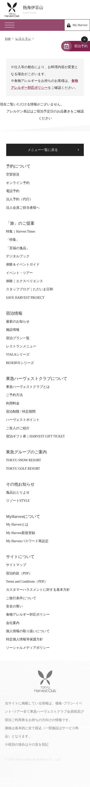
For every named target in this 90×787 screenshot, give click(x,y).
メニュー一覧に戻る (43, 150)
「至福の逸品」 (18, 248)
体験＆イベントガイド (23, 264)
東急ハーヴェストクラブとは (28, 387)
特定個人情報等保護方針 (24, 639)
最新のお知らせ (18, 321)
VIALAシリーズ (18, 354)
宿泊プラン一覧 (18, 338)
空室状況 (12, 174)
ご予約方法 (14, 395)
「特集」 (12, 239)
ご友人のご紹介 (18, 428)
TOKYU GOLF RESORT (23, 468)
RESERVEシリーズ (20, 363)
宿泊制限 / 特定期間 (21, 411)
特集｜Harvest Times (20, 231)
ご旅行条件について (21, 598)
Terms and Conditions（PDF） (27, 581)
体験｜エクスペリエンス (24, 281)
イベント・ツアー (19, 273)
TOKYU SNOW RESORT (23, 460)
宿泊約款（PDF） (19, 573)
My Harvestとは (17, 524)
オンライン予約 (18, 183)
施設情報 (12, 330)
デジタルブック (18, 256)
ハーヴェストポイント (23, 420)
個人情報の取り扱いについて (28, 631)
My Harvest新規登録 (20, 533)
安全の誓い (14, 606)
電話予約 (12, 191)
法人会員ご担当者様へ (23, 207)
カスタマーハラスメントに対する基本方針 (38, 590)
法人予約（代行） (19, 199)
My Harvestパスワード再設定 (27, 541)
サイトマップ (16, 565)
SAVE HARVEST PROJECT (25, 297)
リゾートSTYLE (18, 500)
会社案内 (12, 623)
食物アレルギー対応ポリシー (28, 614)
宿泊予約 (81, 46)
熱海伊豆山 (54, 9)
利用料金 (12, 403)
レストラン (23, 38)
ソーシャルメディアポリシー (28, 648)
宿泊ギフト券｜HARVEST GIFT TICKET (35, 436)
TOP (8, 38)
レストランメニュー (21, 346)
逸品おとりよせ (18, 492)
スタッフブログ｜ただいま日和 (29, 289)
